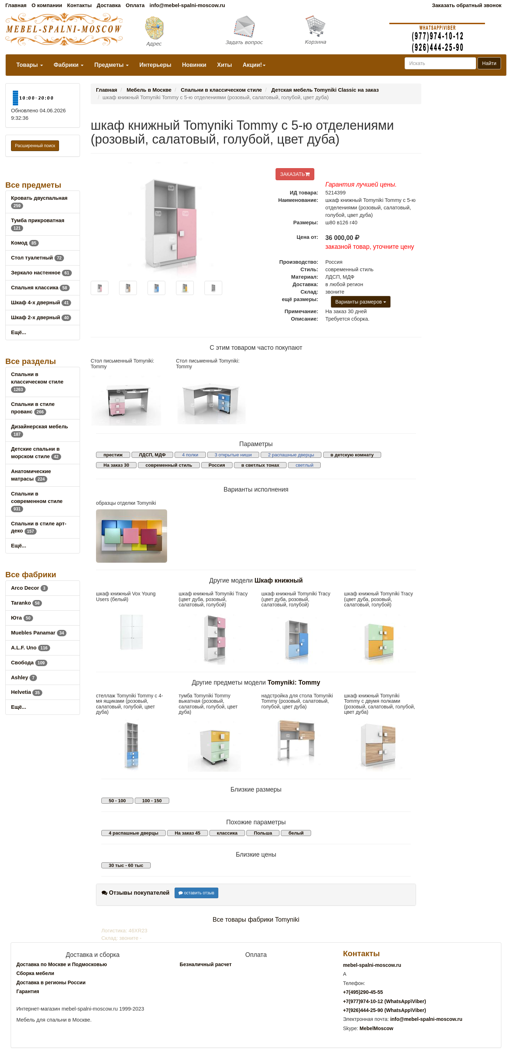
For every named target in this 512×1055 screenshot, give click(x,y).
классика (227, 833)
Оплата (135, 5)
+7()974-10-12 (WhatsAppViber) (384, 1001)
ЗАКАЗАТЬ (295, 174)
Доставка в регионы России (51, 982)
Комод (25, 243)
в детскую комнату (352, 454)
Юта (22, 618)
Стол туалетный (37, 258)
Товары (29, 65)
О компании (47, 5)
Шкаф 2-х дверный (41, 317)
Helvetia (26, 692)
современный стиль (168, 465)
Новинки (194, 65)
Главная (16, 5)
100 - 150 (152, 800)
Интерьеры (155, 65)
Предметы (111, 65)
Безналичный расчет (205, 964)
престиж (113, 454)
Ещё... (18, 332)
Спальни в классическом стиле (37, 381)
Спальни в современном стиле (37, 501)
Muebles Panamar (38, 633)
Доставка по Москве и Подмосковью (61, 964)
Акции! (253, 65)
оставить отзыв (196, 892)
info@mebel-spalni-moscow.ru (187, 5)
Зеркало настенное (41, 272)
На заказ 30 (116, 465)
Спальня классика (40, 287)
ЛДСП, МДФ (152, 454)
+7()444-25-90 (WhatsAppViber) (384, 1010)
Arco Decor (29, 588)
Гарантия (27, 991)
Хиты (224, 65)
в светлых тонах (260, 465)
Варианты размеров (360, 302)
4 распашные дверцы (133, 833)
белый (296, 833)
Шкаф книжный (279, 580)
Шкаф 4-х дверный (41, 302)
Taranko (26, 603)
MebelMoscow (376, 1028)
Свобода (29, 662)
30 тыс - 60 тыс (126, 865)
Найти (489, 63)
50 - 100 (117, 800)
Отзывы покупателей (136, 893)
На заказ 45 (187, 833)
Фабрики (69, 65)
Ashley (24, 677)
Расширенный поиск (35, 145)
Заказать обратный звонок (466, 5)
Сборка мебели (35, 973)
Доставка (109, 5)
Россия (217, 465)
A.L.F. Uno (30, 647)
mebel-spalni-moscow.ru (372, 965)
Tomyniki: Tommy (294, 682)
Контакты (79, 5)
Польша (263, 833)
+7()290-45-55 (363, 992)
